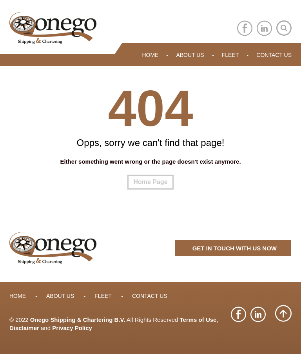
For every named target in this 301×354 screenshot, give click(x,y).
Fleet (230, 55)
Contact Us (274, 55)
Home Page (150, 182)
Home (150, 55)
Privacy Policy (72, 328)
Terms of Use (198, 319)
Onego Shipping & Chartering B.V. (77, 319)
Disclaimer (24, 328)
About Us (190, 55)
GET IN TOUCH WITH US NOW (234, 248)
